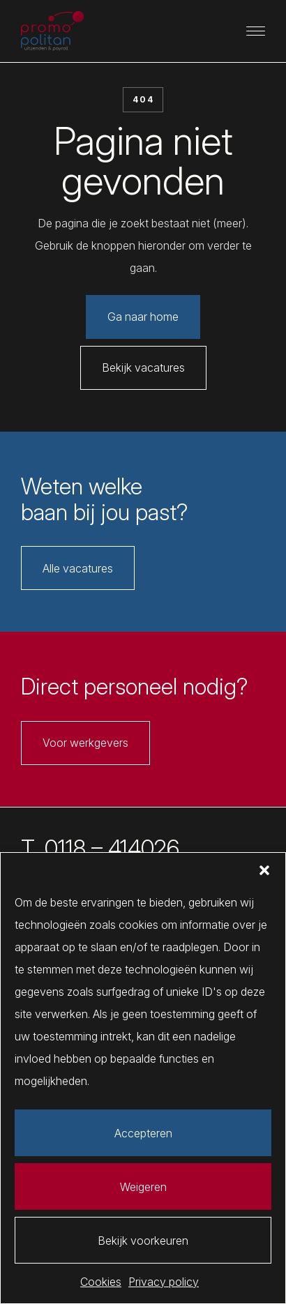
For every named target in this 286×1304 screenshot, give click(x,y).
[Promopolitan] (52, 31)
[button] (264, 870)
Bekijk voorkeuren (143, 1241)
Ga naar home (143, 317)
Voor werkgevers (85, 743)
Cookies (100, 1282)
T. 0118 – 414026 (100, 848)
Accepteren (143, 1133)
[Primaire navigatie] (256, 31)
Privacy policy (163, 1282)
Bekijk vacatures (143, 367)
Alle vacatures (78, 568)
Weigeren (143, 1187)
